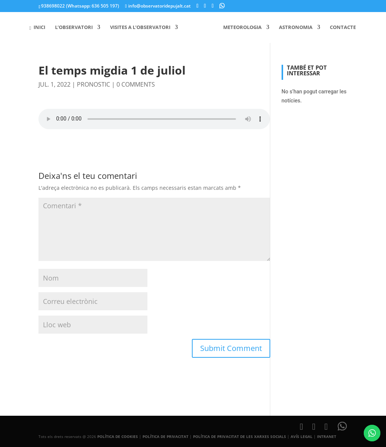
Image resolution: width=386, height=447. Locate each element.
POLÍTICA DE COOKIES (117, 436)
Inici (39, 27)
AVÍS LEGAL (301, 436)
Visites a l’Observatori (143, 27)
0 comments (135, 84)
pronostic (93, 84)
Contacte (341, 27)
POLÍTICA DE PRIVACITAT (165, 436)
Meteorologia (240, 27)
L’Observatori (76, 27)
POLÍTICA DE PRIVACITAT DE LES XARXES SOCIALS (239, 436)
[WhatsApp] (222, 5)
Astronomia (293, 27)
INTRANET (326, 436)
